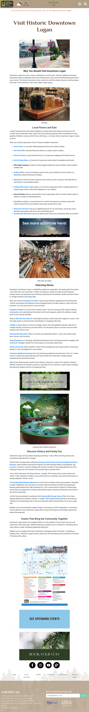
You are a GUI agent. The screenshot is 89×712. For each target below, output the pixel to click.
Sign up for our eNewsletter (59, 692)
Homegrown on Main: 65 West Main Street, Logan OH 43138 (21, 704)
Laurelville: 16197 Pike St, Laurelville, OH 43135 (18, 701)
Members (50, 674)
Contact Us (10, 692)
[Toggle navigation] (80, 4)
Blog (14, 674)
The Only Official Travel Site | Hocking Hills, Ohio (28, 11)
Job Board (62, 674)
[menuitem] (7, 4)
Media (38, 674)
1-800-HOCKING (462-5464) (12, 696)
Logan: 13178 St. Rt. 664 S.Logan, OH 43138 (17, 698)
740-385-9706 (29, 696)
